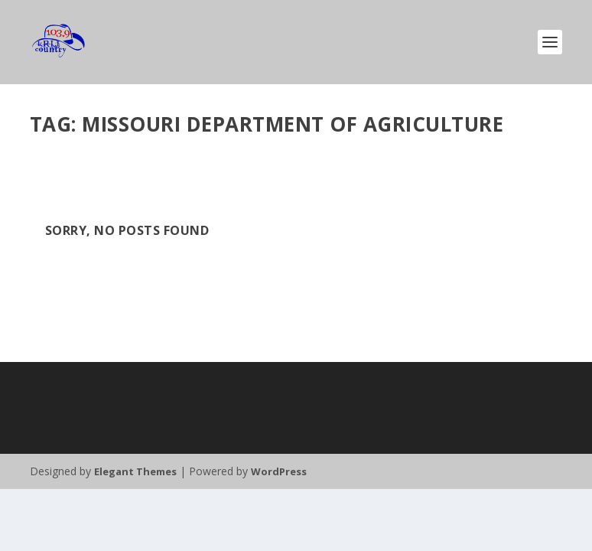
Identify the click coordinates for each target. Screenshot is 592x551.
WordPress (279, 471)
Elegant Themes (135, 471)
